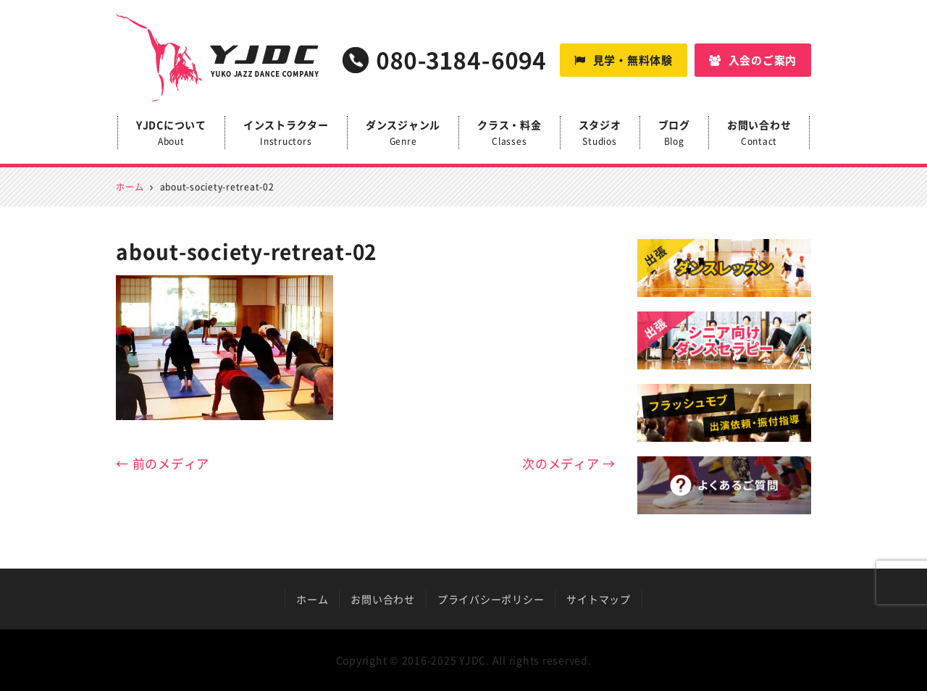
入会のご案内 (753, 60)
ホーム (312, 599)
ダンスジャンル (403, 133)
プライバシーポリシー (491, 599)
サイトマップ (598, 599)
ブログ (674, 133)
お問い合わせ (759, 133)
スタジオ (600, 133)
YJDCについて (171, 133)
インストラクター (286, 133)
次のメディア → (569, 463)
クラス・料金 (509, 133)
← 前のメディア (162, 463)
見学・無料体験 (623, 60)
